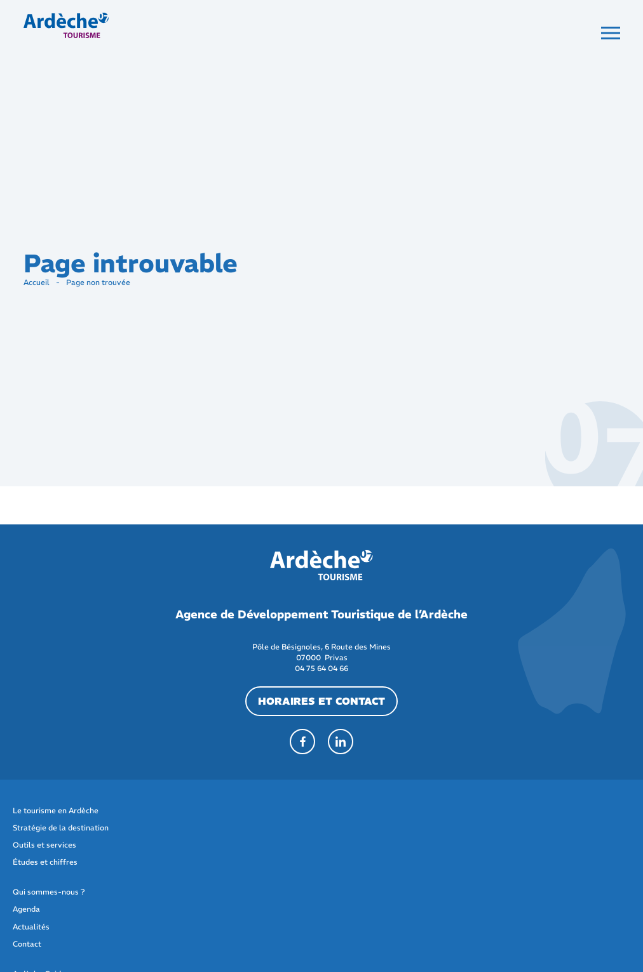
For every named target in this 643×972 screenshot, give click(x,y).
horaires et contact (321, 701)
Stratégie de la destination (61, 827)
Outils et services (44, 844)
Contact (27, 944)
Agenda (26, 909)
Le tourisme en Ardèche (55, 810)
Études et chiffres (45, 862)
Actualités (31, 926)
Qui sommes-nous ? (49, 891)
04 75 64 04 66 (321, 668)
